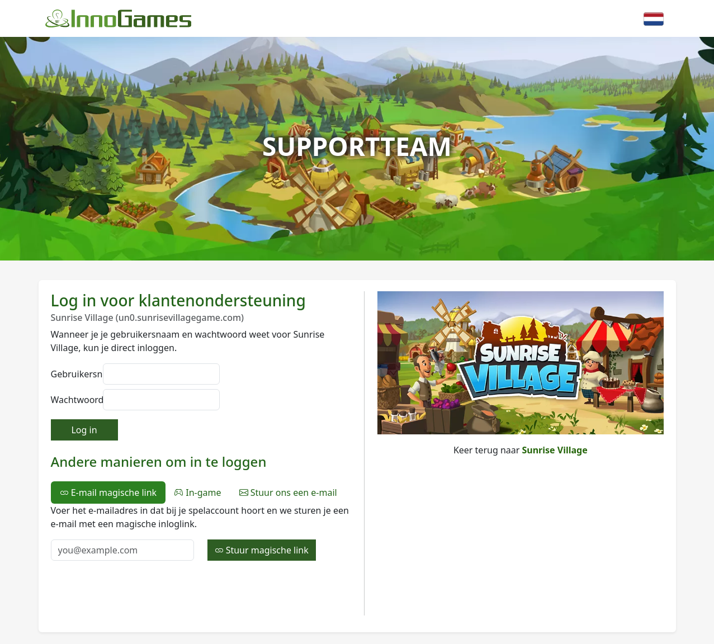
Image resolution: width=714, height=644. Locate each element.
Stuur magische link (262, 550)
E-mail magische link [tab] (108, 492)
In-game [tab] (197, 492)
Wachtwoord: (73, 400)
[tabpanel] (201, 532)
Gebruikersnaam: (73, 374)
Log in (84, 430)
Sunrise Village (555, 450)
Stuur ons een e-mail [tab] (288, 492)
